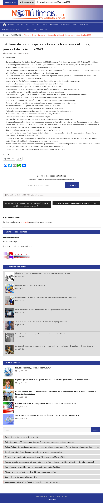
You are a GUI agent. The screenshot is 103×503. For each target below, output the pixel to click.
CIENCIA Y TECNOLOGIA (28, 30)
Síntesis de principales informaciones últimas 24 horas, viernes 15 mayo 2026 (47, 415)
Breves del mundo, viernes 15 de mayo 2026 (53, 2)
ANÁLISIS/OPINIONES (9, 30)
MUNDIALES (25, 25)
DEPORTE (35, 25)
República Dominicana (36, 195)
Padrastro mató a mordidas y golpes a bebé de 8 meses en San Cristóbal (40, 334)
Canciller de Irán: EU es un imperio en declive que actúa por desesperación (45, 403)
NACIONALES (13, 25)
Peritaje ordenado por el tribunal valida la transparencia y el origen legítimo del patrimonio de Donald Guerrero (54, 346)
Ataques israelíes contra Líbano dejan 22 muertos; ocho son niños (30, 472)
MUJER (42, 30)
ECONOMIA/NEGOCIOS (50, 25)
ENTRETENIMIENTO (80, 25)
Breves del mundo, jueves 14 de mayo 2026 (30, 285)
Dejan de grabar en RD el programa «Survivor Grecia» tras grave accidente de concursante (52, 379)
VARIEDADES (65, 25)
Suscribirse (72, 185)
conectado (25, 222)
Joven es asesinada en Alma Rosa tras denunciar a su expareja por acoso (41, 322)
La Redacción (24, 53)
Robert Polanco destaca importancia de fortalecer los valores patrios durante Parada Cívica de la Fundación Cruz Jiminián (55, 392)
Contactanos (52, 500)
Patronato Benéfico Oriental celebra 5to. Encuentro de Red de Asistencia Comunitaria (45, 297)
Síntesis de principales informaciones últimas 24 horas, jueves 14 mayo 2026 (42, 273)
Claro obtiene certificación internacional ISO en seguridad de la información (42, 310)
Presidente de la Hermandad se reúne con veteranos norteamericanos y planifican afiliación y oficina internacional (49, 462)
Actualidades (11, 195)
